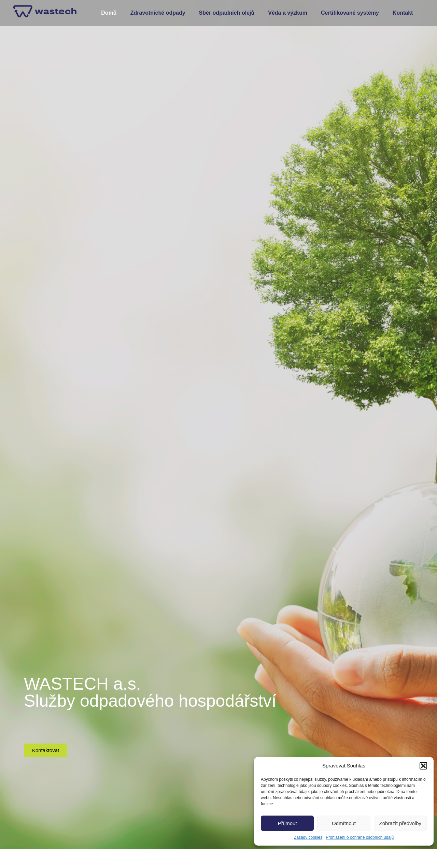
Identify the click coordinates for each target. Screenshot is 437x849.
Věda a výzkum (287, 13)
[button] (423, 765)
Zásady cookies (308, 837)
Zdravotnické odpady (157, 13)
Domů (108, 13)
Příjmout (287, 823)
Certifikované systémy (350, 13)
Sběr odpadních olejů (227, 13)
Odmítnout (344, 823)
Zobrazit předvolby (400, 823)
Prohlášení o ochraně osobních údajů (360, 837)
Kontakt (403, 13)
